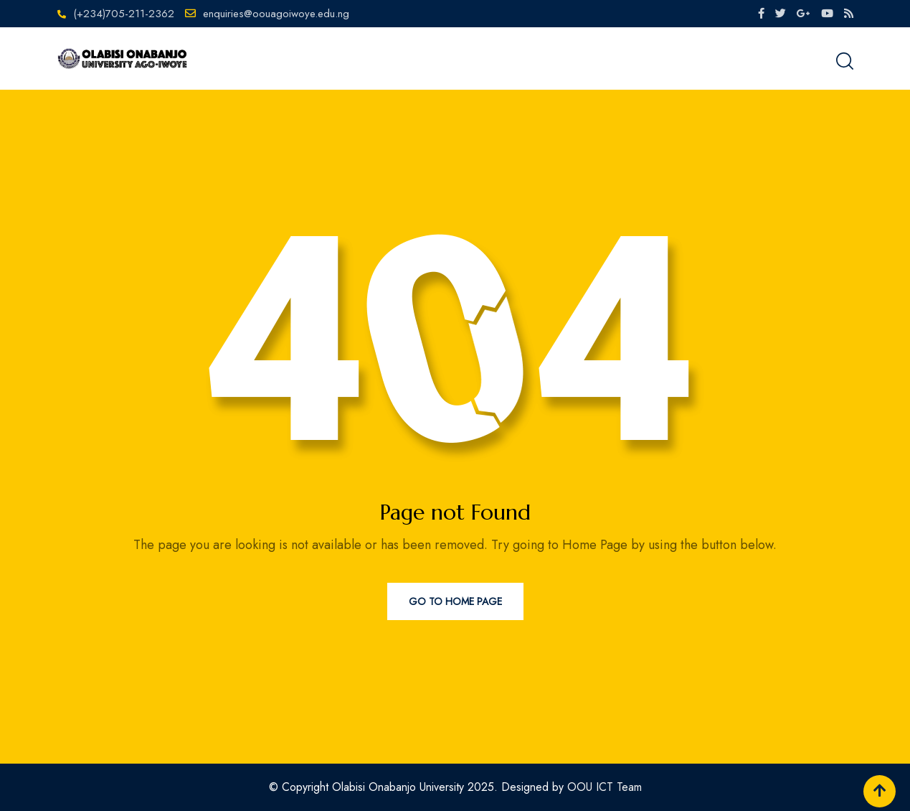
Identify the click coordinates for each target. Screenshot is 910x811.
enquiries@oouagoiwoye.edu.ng (276, 14)
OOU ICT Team (604, 787)
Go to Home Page (455, 601)
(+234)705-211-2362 (123, 14)
